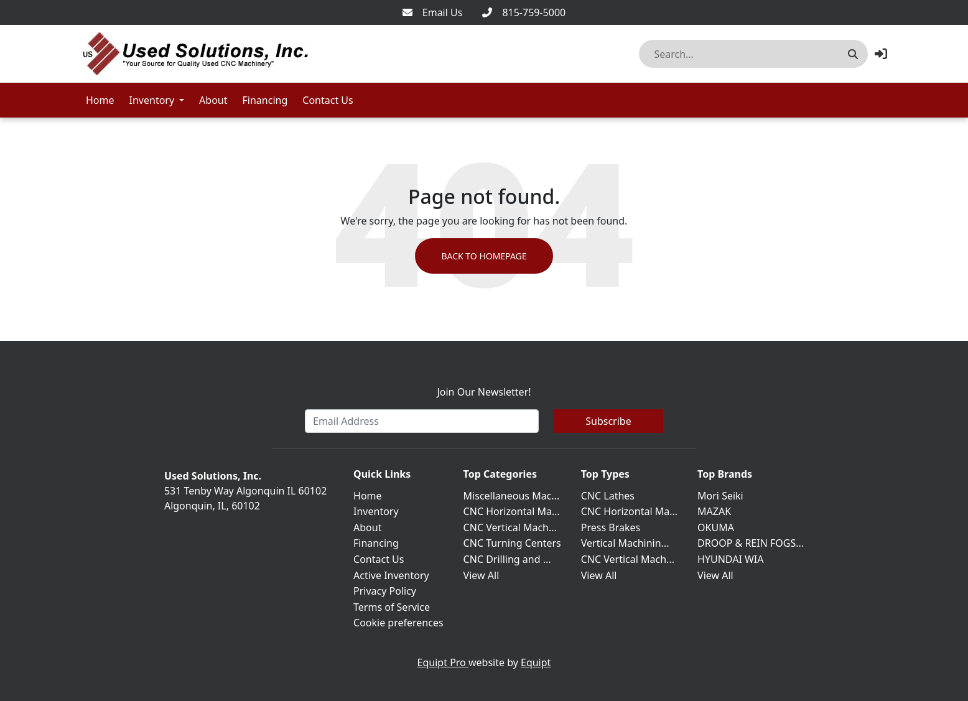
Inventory (152, 100)
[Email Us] (433, 12)
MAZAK (714, 511)
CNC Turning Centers (512, 543)
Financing (265, 100)
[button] (881, 53)
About (213, 100)
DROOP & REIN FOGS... (750, 543)
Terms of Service (391, 607)
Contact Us (327, 100)
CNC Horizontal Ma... (511, 511)
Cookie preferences (398, 622)
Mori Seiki (720, 496)
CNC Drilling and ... (507, 559)
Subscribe (608, 421)
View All (481, 575)
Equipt (536, 662)
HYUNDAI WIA (730, 559)
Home (100, 100)
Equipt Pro (442, 662)
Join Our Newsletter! (484, 392)
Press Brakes (610, 527)
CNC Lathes (608, 496)
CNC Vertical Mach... (510, 527)
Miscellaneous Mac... (511, 496)
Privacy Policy (384, 591)
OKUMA (715, 527)
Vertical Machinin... (625, 543)
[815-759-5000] (523, 12)
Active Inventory (391, 575)
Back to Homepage (483, 256)
